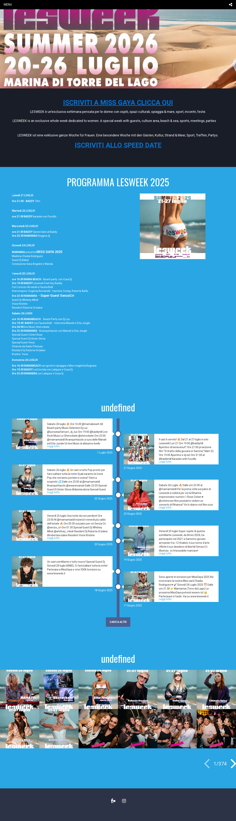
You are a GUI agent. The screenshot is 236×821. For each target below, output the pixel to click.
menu (8, 4)
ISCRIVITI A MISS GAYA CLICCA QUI (118, 103)
